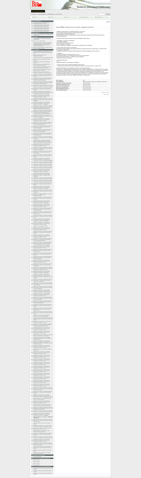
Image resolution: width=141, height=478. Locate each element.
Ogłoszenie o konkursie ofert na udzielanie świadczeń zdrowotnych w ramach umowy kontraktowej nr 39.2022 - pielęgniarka (41, 272)
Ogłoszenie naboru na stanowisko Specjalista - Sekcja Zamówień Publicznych (42, 70)
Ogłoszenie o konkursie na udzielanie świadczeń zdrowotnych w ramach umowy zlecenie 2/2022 (42, 167)
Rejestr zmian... (106, 94)
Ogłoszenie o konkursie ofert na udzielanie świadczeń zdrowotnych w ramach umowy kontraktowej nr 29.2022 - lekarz (41, 236)
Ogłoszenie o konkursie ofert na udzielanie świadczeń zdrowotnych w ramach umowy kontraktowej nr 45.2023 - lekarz (41, 385)
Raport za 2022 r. (36, 465)
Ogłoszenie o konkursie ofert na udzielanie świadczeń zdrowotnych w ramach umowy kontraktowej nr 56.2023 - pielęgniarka (41, 414)
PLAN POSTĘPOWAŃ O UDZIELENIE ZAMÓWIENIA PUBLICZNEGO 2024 (41, 31)
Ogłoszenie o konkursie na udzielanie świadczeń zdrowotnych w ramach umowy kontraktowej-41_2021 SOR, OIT (42, 134)
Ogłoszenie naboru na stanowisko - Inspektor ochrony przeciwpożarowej (42, 453)
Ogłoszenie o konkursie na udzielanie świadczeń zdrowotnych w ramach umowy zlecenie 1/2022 (42, 165)
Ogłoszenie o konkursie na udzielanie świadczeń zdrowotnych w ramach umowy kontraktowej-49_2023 (42, 392)
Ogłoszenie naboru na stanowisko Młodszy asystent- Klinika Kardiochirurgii (41, 65)
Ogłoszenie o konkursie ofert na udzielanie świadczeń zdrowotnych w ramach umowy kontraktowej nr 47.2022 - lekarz (41, 294)
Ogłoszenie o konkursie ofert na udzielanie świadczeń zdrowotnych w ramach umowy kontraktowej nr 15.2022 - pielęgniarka (41, 201)
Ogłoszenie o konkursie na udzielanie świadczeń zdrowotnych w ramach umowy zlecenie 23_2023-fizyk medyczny (43, 420)
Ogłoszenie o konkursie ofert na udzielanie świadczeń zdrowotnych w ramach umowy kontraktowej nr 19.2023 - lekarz (41, 346)
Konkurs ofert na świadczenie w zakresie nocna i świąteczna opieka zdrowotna (42, 48)
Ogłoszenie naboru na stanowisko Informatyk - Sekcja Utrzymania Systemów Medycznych (42, 405)
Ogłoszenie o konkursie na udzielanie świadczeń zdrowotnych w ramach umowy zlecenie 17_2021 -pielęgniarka (43, 99)
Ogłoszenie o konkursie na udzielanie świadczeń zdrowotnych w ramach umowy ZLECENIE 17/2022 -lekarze (42, 250)
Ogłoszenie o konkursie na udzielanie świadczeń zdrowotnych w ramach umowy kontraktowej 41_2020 (42, 75)
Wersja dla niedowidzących (38, 11)
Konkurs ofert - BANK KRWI (39, 41)
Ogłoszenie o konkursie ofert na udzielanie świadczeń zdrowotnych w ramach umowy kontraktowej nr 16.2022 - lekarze (41, 205)
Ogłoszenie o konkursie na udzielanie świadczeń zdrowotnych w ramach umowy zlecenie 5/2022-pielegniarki (42, 191)
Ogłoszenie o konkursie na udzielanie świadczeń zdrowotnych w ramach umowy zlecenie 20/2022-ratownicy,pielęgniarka (42, 287)
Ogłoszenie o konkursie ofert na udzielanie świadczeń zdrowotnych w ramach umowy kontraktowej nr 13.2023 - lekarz (41, 328)
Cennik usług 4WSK (37, 456)
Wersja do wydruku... (105, 92)
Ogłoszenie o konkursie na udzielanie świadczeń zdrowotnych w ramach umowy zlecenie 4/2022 (42, 181)
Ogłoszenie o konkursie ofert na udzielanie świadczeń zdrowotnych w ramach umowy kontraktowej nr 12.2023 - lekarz (41, 332)
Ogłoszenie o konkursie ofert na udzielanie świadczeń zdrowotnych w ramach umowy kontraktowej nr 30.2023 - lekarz (41, 367)
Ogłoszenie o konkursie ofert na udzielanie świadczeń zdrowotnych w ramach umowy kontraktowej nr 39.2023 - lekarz (41, 381)
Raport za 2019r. (36, 459)
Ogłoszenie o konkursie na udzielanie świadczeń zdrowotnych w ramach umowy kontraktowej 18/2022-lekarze (42, 212)
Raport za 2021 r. (36, 463)
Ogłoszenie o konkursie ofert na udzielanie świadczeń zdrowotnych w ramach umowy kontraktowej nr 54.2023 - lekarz (41, 402)
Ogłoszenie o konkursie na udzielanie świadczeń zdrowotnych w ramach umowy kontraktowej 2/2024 (42, 447)
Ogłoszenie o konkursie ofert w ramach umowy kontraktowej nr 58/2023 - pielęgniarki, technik (42, 426)
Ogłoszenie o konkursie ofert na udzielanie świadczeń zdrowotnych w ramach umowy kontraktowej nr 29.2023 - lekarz (41, 363)
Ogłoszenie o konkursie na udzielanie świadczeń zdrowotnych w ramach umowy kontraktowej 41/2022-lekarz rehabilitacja (42, 280)
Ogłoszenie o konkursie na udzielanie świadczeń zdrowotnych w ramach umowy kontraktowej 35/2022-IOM (42, 264)
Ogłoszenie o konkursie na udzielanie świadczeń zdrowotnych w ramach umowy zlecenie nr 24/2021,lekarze (42, 152)
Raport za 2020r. (36, 461)
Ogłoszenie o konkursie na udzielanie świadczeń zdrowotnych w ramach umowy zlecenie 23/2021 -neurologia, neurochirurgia (43, 148)
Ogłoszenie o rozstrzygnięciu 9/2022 (40, 226)
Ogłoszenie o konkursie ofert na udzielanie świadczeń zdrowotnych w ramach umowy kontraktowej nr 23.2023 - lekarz (41, 356)
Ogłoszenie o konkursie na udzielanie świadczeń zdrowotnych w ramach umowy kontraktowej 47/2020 (42, 88)
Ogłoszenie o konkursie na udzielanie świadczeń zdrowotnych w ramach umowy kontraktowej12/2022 (42, 194)
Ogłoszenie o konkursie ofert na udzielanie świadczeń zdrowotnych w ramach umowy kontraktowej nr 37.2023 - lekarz (41, 377)
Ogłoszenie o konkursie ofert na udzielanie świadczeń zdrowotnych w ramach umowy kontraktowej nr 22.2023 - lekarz (41, 352)
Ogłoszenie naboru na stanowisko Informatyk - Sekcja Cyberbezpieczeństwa (42, 399)
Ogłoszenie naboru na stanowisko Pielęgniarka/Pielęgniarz (39, 55)
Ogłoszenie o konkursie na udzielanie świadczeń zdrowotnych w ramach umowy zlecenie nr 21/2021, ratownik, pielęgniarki (42, 130)
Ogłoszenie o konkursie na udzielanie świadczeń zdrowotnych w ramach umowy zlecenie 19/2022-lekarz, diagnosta (42, 283)
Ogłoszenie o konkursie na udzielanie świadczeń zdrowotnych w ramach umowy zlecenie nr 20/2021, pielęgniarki (42, 126)
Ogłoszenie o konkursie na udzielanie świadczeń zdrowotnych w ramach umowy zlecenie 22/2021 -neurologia (43, 137)
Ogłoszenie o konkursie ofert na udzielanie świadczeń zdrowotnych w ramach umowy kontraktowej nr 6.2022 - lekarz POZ (41, 170)
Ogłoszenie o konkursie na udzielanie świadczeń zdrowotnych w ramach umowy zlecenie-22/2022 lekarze (42, 312)
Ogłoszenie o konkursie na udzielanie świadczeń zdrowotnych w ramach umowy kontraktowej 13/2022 (42, 198)
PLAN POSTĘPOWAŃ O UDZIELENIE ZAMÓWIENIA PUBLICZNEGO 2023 (41, 28)
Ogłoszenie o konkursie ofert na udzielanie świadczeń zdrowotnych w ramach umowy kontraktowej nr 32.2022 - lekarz (41, 246)
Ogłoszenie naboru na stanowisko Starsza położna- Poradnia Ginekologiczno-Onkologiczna (43, 335)
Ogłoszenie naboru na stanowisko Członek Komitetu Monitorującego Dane (41, 431)
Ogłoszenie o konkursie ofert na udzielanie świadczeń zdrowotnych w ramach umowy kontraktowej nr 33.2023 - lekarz (41, 370)
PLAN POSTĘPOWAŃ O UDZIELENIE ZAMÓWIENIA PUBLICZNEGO (41, 23)
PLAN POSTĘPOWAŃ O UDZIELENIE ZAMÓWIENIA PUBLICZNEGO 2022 (41, 26)
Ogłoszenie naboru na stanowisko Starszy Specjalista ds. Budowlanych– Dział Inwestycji (42, 72)
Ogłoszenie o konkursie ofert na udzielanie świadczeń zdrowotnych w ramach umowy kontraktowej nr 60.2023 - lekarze (41, 440)
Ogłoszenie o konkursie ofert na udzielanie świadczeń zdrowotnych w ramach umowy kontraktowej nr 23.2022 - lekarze (41, 223)
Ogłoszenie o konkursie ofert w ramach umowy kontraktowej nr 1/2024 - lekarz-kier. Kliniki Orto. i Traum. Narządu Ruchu (43, 443)
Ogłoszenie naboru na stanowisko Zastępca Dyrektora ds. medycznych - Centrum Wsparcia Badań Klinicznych (42, 338)
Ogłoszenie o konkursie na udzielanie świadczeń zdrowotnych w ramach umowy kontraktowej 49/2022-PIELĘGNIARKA (42, 301)
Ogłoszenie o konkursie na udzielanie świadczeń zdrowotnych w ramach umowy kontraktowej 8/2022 (42, 183)
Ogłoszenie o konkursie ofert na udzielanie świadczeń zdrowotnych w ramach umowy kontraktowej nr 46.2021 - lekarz (41, 144)
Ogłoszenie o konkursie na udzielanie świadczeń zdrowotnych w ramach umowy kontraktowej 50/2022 (42, 305)
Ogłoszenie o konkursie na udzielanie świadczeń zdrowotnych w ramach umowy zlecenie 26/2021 (42, 162)
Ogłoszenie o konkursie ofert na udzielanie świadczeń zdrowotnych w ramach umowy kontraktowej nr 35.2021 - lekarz (41, 119)
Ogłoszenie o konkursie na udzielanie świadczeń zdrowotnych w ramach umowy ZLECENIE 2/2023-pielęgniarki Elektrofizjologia (42, 324)
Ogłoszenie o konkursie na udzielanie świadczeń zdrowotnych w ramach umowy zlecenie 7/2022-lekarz (42, 216)
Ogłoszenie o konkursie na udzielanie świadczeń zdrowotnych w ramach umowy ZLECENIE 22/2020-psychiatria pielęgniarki (42, 79)
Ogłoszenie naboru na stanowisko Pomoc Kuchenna (43, 57)
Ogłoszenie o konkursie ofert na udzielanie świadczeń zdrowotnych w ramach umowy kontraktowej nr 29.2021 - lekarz (41, 96)
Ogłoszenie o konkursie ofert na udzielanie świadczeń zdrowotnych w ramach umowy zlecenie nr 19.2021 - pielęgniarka (43, 116)
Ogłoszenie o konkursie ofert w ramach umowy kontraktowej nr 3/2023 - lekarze (42, 322)
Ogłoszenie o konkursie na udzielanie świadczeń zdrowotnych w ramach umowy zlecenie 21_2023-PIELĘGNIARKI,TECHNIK (43, 408)
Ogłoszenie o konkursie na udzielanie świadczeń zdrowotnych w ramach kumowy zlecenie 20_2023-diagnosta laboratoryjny (43, 388)
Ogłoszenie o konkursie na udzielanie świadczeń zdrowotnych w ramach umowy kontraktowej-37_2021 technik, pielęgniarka (42, 123)
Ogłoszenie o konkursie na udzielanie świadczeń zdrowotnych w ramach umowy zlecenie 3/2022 (42, 178)
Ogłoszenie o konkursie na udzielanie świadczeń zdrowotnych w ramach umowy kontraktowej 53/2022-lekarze (42, 309)
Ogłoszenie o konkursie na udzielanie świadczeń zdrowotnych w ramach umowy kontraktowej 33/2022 (42, 254)
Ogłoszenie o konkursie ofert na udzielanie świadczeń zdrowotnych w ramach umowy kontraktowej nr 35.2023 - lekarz (41, 374)
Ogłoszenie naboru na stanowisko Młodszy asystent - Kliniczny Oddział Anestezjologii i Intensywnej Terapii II (43, 318)
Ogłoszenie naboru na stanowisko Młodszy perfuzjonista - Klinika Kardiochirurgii (41, 316)
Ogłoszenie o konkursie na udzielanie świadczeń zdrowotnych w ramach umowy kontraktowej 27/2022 (42, 232)
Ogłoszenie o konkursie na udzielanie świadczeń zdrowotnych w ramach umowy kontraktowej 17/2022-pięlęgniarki (42, 209)
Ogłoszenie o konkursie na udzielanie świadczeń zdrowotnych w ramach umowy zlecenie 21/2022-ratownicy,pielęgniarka (42, 298)
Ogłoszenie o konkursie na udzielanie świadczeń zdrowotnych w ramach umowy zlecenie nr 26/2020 (43, 86)
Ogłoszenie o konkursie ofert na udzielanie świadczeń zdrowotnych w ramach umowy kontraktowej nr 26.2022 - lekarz (41, 228)
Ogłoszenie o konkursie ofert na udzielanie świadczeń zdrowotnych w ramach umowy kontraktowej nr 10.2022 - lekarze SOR (41, 187)
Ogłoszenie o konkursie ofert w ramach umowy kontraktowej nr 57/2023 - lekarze (42, 428)
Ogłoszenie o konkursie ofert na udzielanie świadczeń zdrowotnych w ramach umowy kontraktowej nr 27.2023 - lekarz (41, 359)
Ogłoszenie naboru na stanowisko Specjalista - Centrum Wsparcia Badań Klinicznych (42, 67)
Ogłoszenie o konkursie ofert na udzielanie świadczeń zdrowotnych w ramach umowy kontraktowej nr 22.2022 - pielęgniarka (41, 219)
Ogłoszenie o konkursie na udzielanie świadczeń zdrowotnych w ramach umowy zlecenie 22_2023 (42, 411)
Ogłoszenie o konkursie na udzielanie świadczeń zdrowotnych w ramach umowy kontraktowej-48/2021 (42, 155)
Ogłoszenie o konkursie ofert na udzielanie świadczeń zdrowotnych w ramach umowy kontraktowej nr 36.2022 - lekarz (41, 261)
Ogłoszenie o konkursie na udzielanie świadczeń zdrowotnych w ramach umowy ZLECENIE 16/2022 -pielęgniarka (42, 257)
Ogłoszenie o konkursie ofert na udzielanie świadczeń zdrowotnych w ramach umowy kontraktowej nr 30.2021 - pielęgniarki (41, 103)
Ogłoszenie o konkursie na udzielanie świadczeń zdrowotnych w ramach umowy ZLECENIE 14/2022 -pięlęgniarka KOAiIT (42, 239)
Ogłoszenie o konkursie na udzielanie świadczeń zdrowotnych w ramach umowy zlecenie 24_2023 (42, 437)
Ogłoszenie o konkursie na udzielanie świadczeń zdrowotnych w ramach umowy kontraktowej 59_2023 (42, 434)
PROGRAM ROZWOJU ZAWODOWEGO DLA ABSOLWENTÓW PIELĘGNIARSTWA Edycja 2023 (42, 52)
